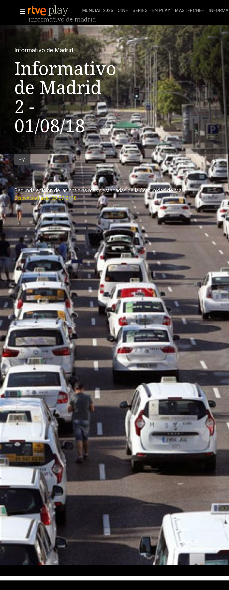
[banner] (53, 11)
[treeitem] (97, 10)
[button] (20, 11)
